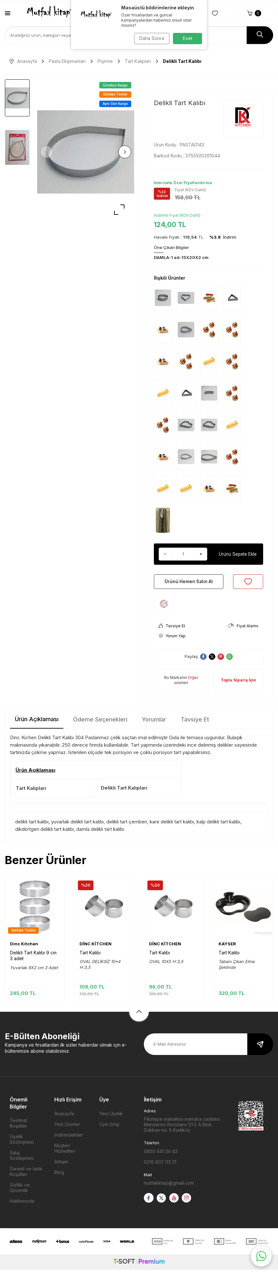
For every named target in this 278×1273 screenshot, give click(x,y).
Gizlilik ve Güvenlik (20, 1190)
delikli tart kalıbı (31, 825)
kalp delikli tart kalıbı (218, 825)
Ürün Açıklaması (37, 722)
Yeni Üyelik (111, 1116)
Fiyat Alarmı (243, 629)
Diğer (193, 680)
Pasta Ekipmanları (67, 61)
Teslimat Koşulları (18, 1126)
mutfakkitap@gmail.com (169, 1186)
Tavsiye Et (172, 629)
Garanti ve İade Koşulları (26, 1174)
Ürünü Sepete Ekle (237, 554)
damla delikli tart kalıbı (100, 832)
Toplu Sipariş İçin (238, 683)
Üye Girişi (109, 1127)
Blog (59, 1175)
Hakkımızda (22, 1204)
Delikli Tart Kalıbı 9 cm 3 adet (33, 958)
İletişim (61, 1165)
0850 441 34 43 (160, 1154)
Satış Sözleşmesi (22, 1158)
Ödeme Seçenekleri (100, 722)
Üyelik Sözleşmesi (22, 1142)
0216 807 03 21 (160, 1165)
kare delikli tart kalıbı (172, 825)
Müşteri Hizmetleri (64, 1151)
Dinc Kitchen (24, 947)
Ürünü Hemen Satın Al (189, 583)
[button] (48, 151)
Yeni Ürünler (67, 1127)
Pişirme (105, 61)
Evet (187, 38)
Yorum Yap (172, 639)
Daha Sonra (150, 38)
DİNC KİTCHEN (96, 947)
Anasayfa (23, 61)
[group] (85, 151)
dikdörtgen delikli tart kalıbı (44, 832)
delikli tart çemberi (126, 825)
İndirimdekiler (68, 1138)
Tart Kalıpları (138, 61)
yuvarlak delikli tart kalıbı (77, 825)
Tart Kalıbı (90, 956)
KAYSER (227, 947)
